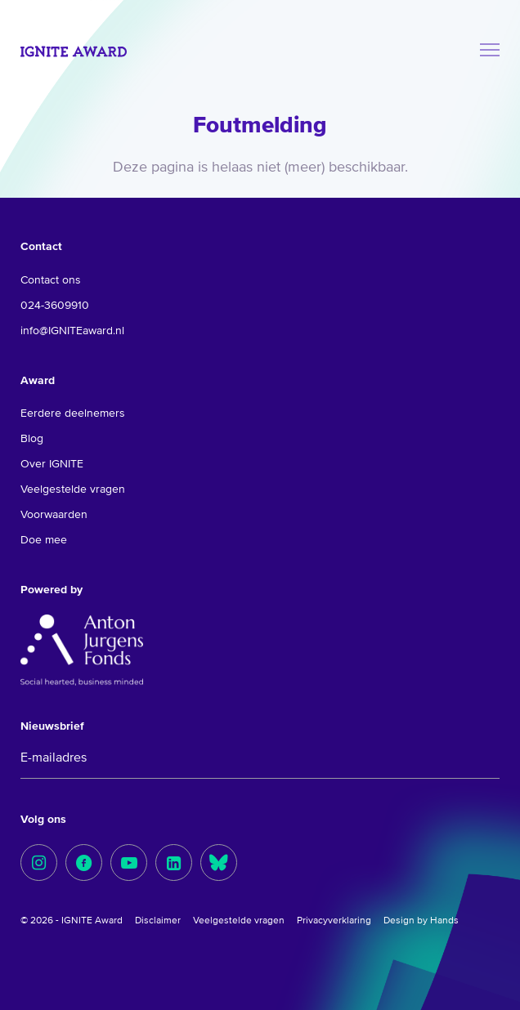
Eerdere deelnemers (72, 413)
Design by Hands (421, 921)
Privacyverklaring (334, 921)
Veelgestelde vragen (72, 489)
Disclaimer (158, 921)
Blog (31, 439)
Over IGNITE (51, 464)
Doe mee (43, 540)
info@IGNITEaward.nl (72, 331)
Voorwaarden (53, 515)
